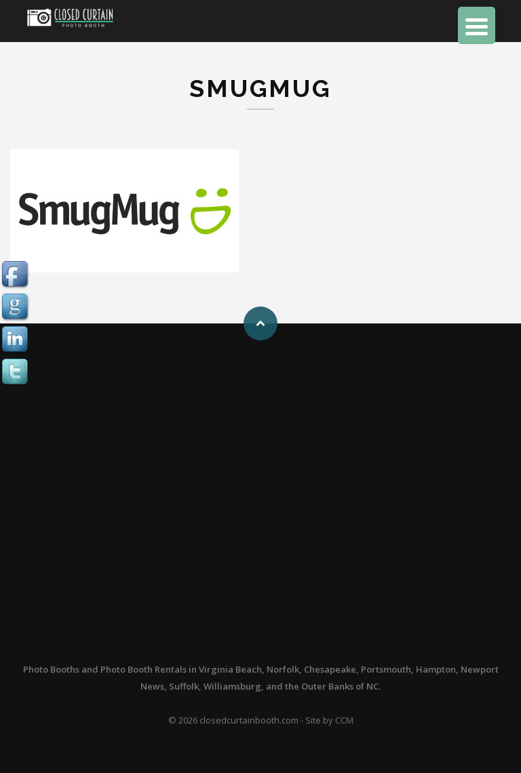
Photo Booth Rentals (143, 669)
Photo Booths (51, 669)
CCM (344, 720)
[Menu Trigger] (476, 25)
